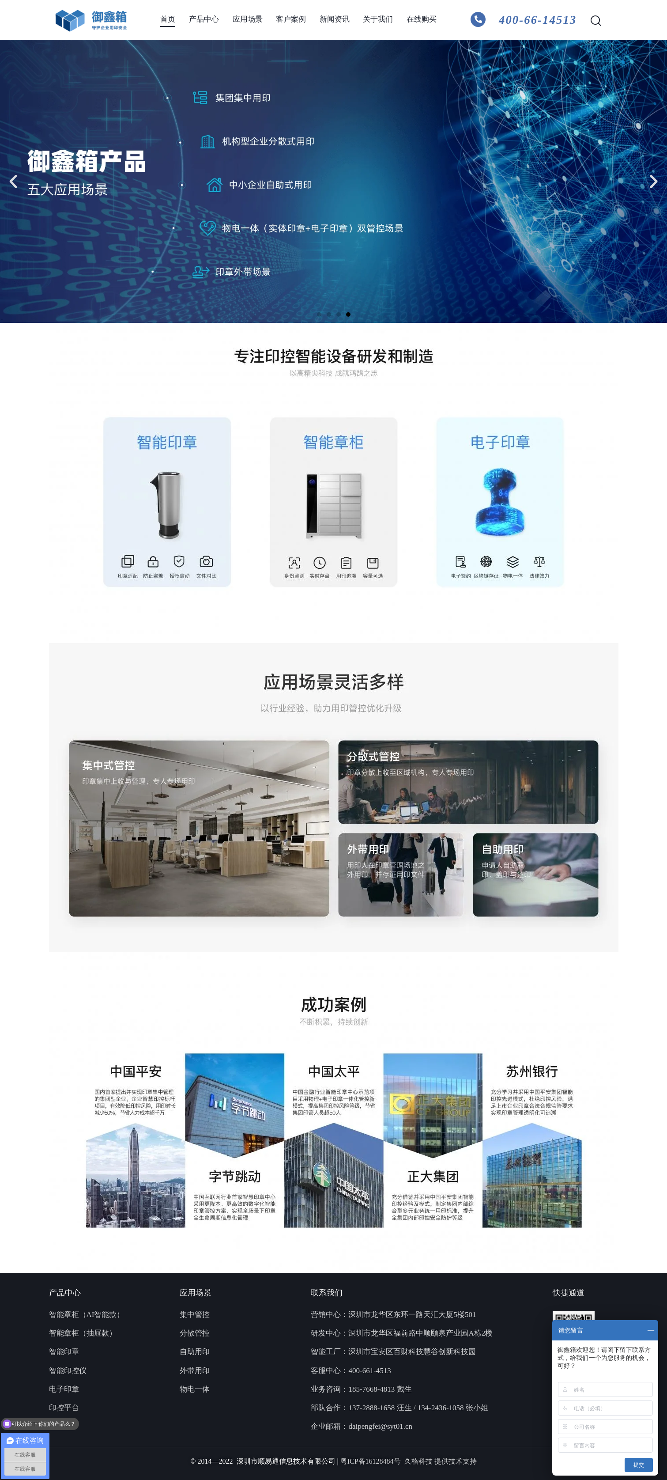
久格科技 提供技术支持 (440, 1461)
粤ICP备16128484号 (372, 1461)
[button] (13, 181)
